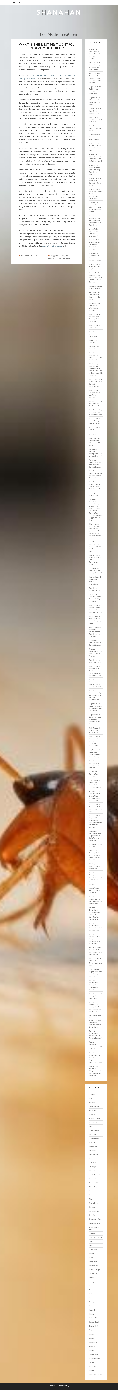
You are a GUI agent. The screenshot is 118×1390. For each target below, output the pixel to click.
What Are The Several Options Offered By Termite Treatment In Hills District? (95, 207)
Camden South (94, 1322)
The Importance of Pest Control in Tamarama (95, 866)
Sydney (91, 1362)
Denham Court (94, 1179)
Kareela (92, 1254)
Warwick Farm (94, 1131)
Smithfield (93, 1318)
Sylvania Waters (94, 1354)
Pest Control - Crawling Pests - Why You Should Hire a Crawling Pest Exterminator (95, 855)
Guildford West (94, 1138)
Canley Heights (94, 1106)
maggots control (57, 256)
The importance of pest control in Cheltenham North (95, 403)
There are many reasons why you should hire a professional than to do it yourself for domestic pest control (95, 531)
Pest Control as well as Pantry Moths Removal (94, 420)
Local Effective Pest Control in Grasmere (94, 890)
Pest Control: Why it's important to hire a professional (95, 412)
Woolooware (93, 1233)
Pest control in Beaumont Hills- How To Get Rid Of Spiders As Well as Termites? (95, 277)
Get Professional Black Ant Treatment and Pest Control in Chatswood (95, 631)
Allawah (92, 1290)
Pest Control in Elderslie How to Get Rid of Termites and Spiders (95, 559)
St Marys (92, 1114)
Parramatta (93, 1366)
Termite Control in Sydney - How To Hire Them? (95, 995)
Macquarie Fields (94, 1223)
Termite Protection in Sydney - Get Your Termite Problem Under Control (95, 1006)
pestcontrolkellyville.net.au (52, 246)
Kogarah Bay (93, 1310)
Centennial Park (94, 1183)
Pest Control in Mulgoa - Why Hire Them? (95, 128)
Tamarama (93, 1342)
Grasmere (92, 1350)
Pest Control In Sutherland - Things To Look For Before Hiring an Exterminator (96, 1070)
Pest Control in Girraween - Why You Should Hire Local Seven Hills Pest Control (95, 220)
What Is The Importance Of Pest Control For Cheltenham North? (95, 546)
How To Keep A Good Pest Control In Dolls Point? (95, 119)
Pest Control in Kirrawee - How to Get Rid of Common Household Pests (95, 741)
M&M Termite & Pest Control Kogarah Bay (94, 730)
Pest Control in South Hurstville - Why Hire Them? (95, 266)
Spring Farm (93, 1282)
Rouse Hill (92, 1135)
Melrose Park (93, 1266)
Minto (91, 1199)
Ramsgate (92, 1195)
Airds (91, 1330)
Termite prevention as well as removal (95, 333)
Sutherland (93, 1306)
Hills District (93, 1155)
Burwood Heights (95, 1270)
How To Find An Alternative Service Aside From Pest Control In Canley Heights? (95, 78)
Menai (91, 1245)
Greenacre (92, 1207)
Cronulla (92, 1215)
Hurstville (92, 1110)
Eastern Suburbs (94, 1358)
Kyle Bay (92, 1143)
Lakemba (92, 1191)
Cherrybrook (93, 1302)
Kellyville (92, 1151)
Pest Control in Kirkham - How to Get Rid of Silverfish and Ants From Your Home (95, 670)
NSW (35, 256)
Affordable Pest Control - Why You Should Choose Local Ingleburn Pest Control (95, 795)
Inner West (93, 1370)
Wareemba (93, 1249)
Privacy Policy (63, 1386)
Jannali (91, 1241)
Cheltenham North (95, 1219)
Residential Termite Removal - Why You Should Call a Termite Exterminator (95, 835)
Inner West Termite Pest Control (93, 774)
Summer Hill (93, 1326)
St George (92, 1167)
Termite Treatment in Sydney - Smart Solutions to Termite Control (95, 984)
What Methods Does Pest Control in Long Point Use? (95, 570)
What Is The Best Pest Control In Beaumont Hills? (47, 46)
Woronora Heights (95, 1237)
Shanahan (18, 2)
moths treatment (63, 258)
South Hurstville (94, 1175)
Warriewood (93, 1163)
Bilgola (91, 1334)
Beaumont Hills (27, 256)
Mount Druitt (93, 1203)
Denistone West (94, 1211)
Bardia (91, 1278)
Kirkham (92, 1294)
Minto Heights (94, 1187)
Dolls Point (93, 1122)
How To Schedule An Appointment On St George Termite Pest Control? (95, 244)
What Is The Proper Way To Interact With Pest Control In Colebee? (95, 53)
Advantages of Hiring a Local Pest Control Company (95, 642)
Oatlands (92, 1298)
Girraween (92, 1159)
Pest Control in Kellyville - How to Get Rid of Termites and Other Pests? (95, 193)
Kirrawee (92, 1314)
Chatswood (93, 1286)
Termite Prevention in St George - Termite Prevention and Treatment (95, 938)
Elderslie (92, 1258)
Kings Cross (93, 1102)
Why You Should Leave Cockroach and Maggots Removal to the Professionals (95, 719)
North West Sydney (95, 1374)
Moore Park (93, 1147)
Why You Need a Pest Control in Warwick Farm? (94, 137)
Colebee (92, 1094)
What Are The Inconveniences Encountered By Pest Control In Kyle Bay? (94, 169)
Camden (92, 1338)
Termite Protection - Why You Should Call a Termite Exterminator (95, 695)
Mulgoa (91, 1126)
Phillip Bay (93, 1171)
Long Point (93, 1262)
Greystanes (93, 1274)
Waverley (92, 1346)
